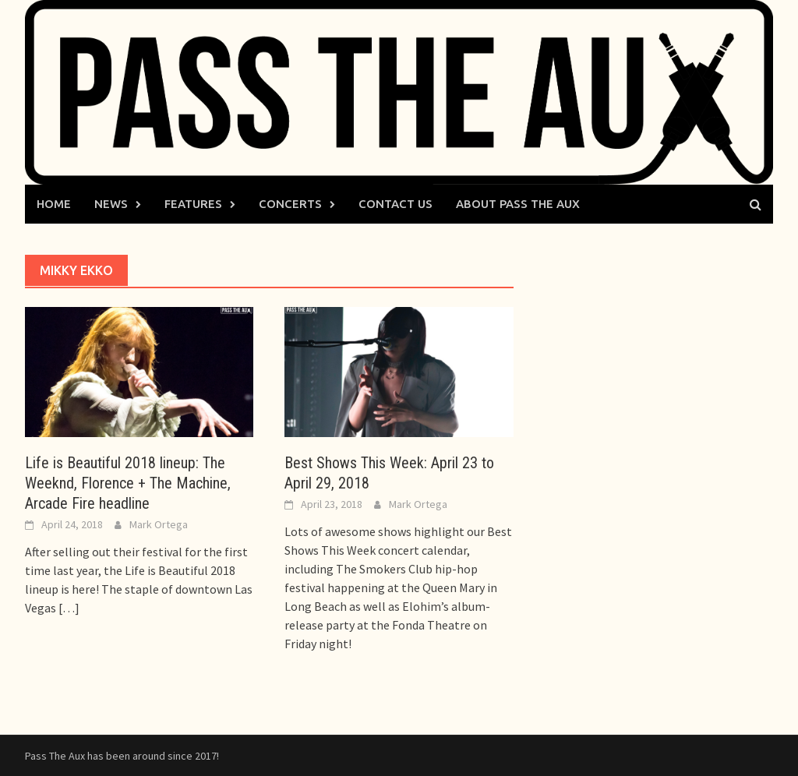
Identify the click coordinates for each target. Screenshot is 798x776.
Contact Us (395, 203)
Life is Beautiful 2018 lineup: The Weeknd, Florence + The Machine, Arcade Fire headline (128, 483)
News (111, 203)
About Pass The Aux (518, 203)
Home (54, 203)
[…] (67, 608)
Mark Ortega (158, 524)
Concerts (290, 203)
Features (193, 203)
